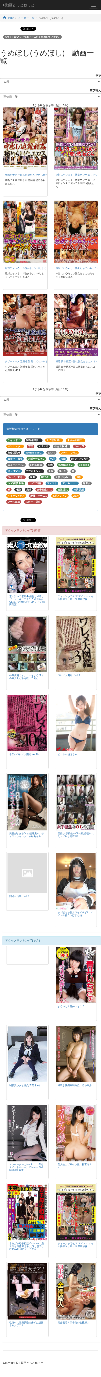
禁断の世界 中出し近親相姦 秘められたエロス (30, 175)
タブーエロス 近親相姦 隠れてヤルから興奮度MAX (32, 361)
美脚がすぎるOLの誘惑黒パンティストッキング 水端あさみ (26, 835)
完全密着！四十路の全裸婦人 (73, 1322)
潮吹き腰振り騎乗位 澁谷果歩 (75, 1085)
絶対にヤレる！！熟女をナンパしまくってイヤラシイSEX (36, 268)
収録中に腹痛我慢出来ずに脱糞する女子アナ (26, 1324)
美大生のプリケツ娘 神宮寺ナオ (75, 1166)
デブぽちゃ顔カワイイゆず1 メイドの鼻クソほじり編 (75, 914)
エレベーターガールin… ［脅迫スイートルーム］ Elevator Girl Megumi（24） (26, 1167)
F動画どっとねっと (18, 5)
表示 (96, 75)
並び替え (94, 90)
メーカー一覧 (26, 18)
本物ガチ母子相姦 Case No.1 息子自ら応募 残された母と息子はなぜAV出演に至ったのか (26, 1246)
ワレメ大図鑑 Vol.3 (69, 675)
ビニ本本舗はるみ (67, 754)
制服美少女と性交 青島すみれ (25, 1085)
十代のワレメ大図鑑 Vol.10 (23, 754)
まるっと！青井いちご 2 (71, 1006)
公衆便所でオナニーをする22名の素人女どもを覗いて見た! (26, 676)
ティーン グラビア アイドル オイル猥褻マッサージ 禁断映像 (76, 597)
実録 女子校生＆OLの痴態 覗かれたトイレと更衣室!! (76, 835)
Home (8, 18)
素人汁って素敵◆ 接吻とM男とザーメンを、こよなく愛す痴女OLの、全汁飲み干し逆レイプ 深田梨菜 (27, 600)
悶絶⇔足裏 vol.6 (19, 896)
